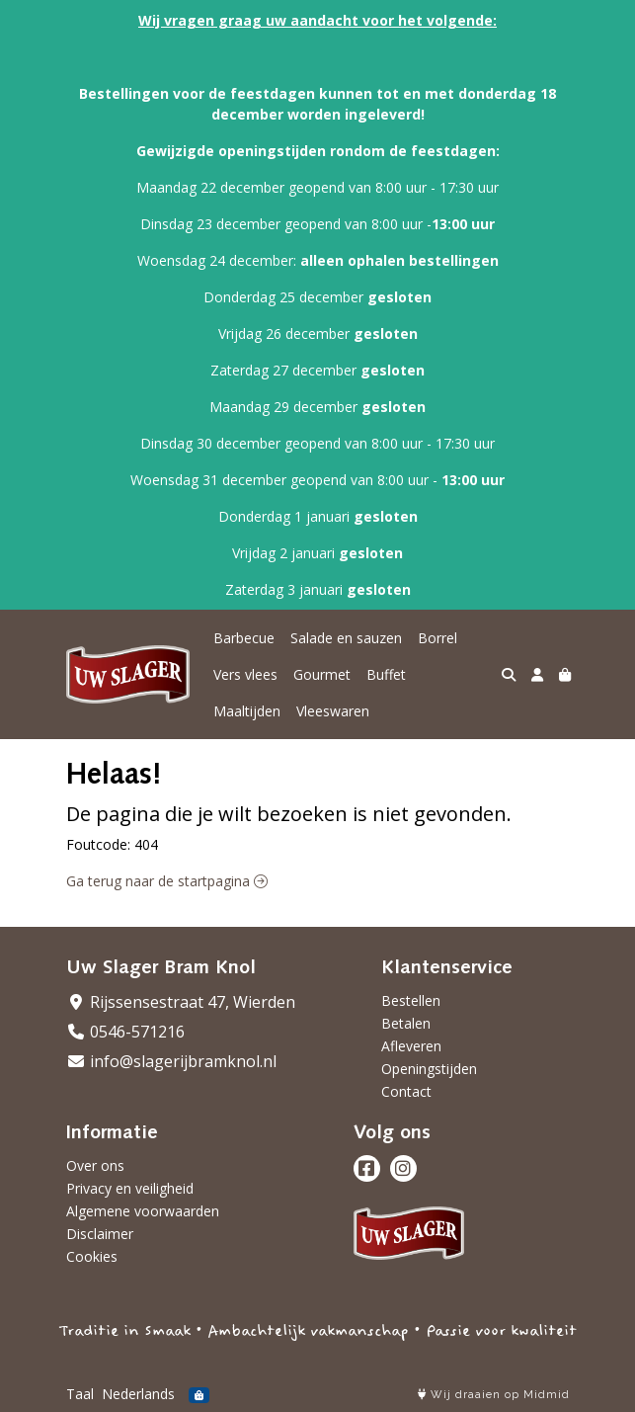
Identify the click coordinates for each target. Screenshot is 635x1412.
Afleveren (411, 1046)
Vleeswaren (332, 711)
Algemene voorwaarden (142, 1211)
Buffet (386, 674)
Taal (80, 1393)
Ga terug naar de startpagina (167, 881)
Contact (406, 1091)
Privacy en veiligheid (130, 1188)
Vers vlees (245, 674)
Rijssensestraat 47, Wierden (180, 1002)
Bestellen (410, 1000)
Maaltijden (246, 711)
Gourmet (322, 674)
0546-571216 (125, 1031)
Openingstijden (429, 1068)
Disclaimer (99, 1233)
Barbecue (244, 637)
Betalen (406, 1023)
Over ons (95, 1165)
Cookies (92, 1256)
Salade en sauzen (346, 637)
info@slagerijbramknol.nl (171, 1061)
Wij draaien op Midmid (494, 1394)
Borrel (437, 637)
